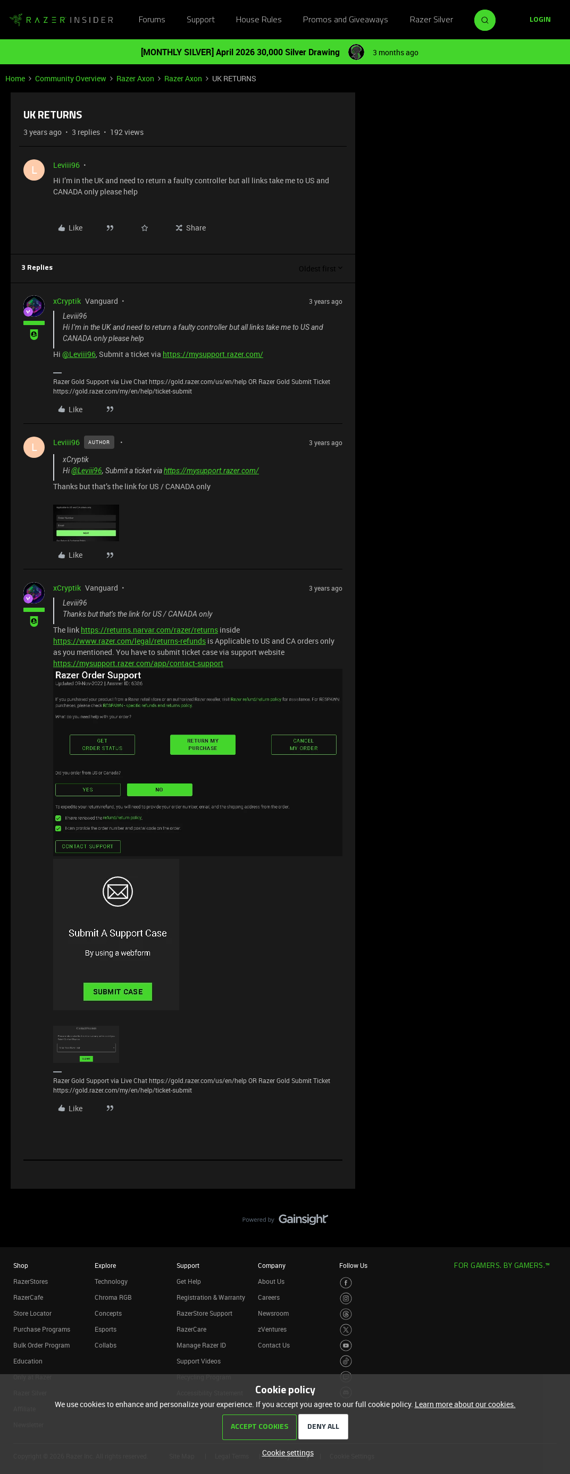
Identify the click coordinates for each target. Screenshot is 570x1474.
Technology (111, 1281)
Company (272, 1265)
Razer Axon (135, 78)
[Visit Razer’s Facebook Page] (346, 1283)
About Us (271, 1281)
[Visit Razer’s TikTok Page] (346, 1361)
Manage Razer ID (201, 1345)
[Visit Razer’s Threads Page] (346, 1314)
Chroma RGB (113, 1297)
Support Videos (199, 1361)
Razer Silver (431, 20)
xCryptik (67, 301)
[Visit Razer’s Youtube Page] (346, 1345)
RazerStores (30, 1281)
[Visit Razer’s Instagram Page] (346, 1298)
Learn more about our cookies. (465, 1404)
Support (201, 20)
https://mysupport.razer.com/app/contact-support (138, 663)
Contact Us (274, 1345)
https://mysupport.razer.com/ (213, 354)
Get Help (189, 1281)
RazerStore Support (204, 1313)
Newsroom (273, 1313)
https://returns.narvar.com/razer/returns (149, 630)
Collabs (105, 1345)
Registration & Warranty (211, 1297)
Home (15, 78)
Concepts (108, 1313)
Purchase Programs (41, 1329)
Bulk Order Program (41, 1345)
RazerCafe (28, 1297)
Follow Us (353, 1265)
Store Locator (32, 1313)
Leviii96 (66, 165)
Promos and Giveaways (345, 20)
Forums (152, 20)
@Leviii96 (79, 354)
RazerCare (191, 1329)
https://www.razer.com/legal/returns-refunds (129, 641)
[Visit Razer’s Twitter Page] (346, 1329)
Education (28, 1361)
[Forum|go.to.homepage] (61, 20)
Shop (20, 1265)
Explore (105, 1265)
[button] (540, 20)
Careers (269, 1297)
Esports (105, 1329)
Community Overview (70, 78)
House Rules (259, 20)
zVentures (272, 1329)
